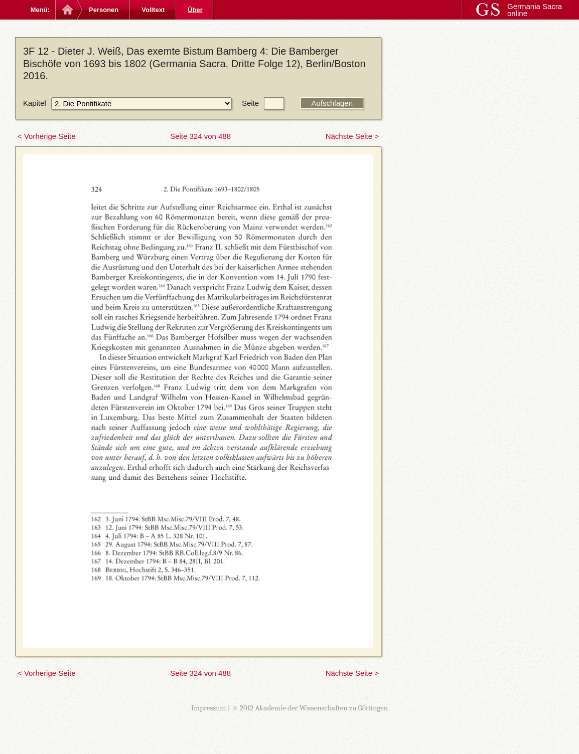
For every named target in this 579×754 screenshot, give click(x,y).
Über (195, 10)
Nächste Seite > (352, 136)
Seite (250, 103)
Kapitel (34, 103)
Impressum (208, 707)
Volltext (153, 10)
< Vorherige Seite (47, 136)
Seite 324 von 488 (200, 136)
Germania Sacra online (534, 10)
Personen (103, 10)
